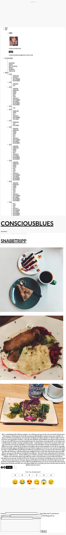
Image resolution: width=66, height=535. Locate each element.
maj (14, 95)
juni (14, 96)
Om (6, 29)
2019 (10, 106)
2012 (10, 202)
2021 (10, 82)
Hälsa (11, 64)
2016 (10, 127)
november (16, 80)
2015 (10, 144)
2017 (10, 120)
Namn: (3, 513)
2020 (10, 87)
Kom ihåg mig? (45, 513)
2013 (10, 181)
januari (15, 84)
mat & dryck (13, 66)
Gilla (9, 467)
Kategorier (9, 58)
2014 (10, 160)
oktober (16, 101)
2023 (10, 74)
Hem (6, 28)
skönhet (12, 69)
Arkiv (7, 72)
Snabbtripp (13, 240)
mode (11, 68)
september (16, 79)
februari (16, 76)
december (16, 104)
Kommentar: (37, 518)
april (14, 93)
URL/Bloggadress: (49, 516)
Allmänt (12, 63)
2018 (10, 109)
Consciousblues (27, 223)
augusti (15, 77)
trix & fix (12, 71)
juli (14, 85)
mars (14, 92)
